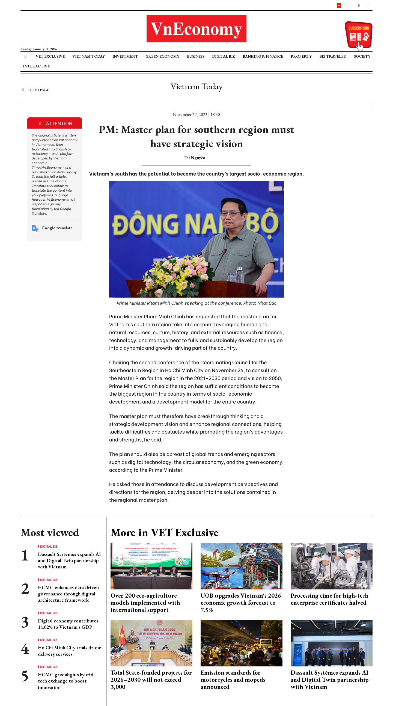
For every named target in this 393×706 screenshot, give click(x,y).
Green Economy (162, 56)
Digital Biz (223, 56)
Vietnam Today (88, 56)
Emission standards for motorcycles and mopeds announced (233, 680)
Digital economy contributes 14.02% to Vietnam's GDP (68, 624)
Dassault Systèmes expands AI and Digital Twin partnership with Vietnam (69, 560)
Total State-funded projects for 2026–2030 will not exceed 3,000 (151, 680)
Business (195, 56)
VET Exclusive (50, 56)
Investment (125, 56)
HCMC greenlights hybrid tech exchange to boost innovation (65, 680)
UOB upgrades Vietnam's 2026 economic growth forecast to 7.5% (241, 603)
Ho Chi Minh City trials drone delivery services (69, 650)
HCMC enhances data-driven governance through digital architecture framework (68, 593)
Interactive (36, 66)
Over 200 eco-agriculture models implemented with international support (145, 603)
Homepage (34, 89)
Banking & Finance (263, 56)
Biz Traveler (332, 56)
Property (301, 56)
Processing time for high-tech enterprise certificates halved (329, 599)
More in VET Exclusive (164, 532)
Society (362, 56)
